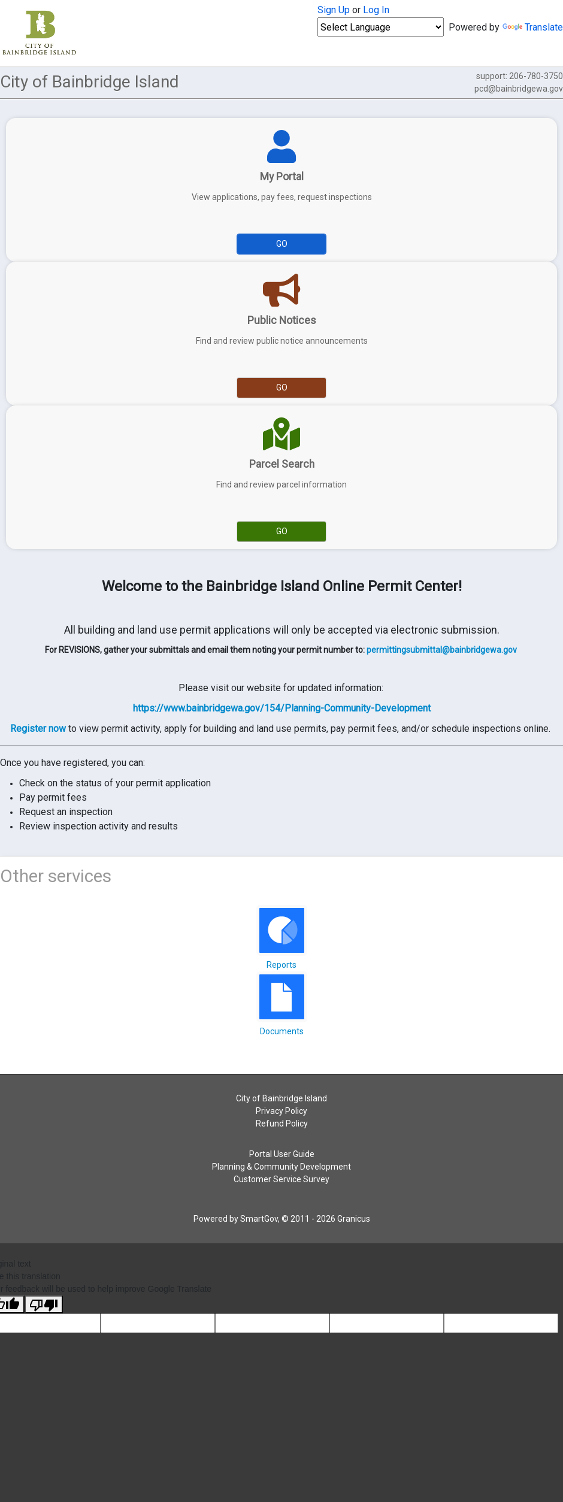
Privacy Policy (281, 1111)
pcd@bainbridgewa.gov (518, 88)
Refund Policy (282, 1123)
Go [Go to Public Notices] (281, 387)
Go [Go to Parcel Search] (281, 531)
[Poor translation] (44, 1304)
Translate (533, 27)
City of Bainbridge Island (281, 1098)
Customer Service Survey (281, 1179)
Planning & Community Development (281, 1166)
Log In (376, 10)
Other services (55, 875)
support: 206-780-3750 (518, 82)
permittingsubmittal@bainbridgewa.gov (442, 650)
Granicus (353, 1219)
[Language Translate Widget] (380, 27)
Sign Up (333, 10)
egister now (41, 728)
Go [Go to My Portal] (281, 244)
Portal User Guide (281, 1154)
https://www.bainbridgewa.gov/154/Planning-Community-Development (282, 708)
